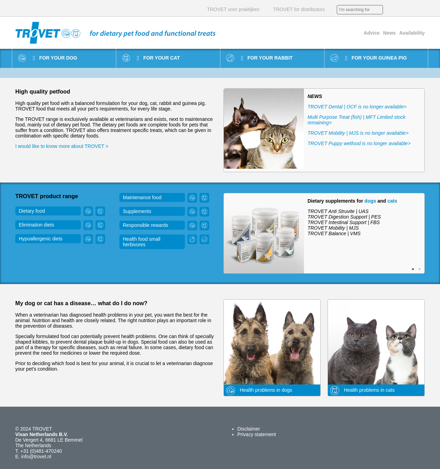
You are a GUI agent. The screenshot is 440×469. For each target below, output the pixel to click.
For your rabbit (267, 58)
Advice (372, 33)
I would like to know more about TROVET (60, 146)
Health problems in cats (361, 391)
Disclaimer (248, 429)
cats (392, 201)
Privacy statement (256, 434)
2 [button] (419, 269)
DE (410, 9)
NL (390, 9)
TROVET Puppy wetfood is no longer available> (359, 143)
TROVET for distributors (299, 9)
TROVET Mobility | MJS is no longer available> (357, 133)
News (389, 33)
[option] (324, 130)
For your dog (55, 58)
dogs (370, 201)
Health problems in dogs (258, 391)
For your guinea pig (376, 58)
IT (421, 9)
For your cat (158, 58)
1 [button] (412, 269)
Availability (412, 33)
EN (400, 9)
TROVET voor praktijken (233, 9)
